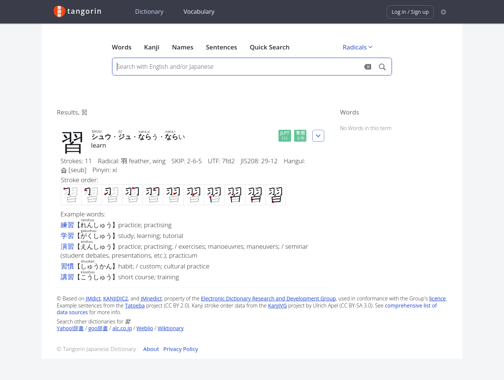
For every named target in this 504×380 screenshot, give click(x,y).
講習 (67, 276)
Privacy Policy (180, 348)
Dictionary (149, 11)
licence (437, 298)
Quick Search (270, 47)
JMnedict (151, 298)
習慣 (67, 265)
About (151, 348)
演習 (67, 246)
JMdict (93, 298)
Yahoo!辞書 (70, 328)
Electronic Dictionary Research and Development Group (268, 298)
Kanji (151, 47)
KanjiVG (277, 305)
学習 (67, 235)
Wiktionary (170, 328)
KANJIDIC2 (115, 298)
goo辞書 (98, 328)
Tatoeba (135, 305)
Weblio (145, 328)
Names (182, 47)
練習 (67, 224)
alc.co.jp (122, 328)
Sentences (221, 47)
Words (122, 47)
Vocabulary (199, 11)
